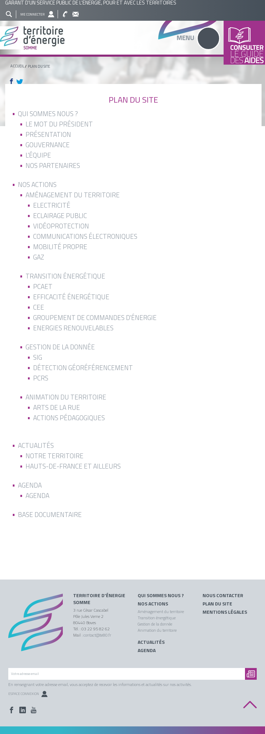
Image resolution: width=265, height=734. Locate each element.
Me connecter (32, 14)
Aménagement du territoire (161, 611)
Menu (185, 37)
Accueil (17, 66)
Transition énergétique (157, 617)
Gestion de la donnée (155, 624)
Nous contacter (223, 595)
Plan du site (217, 603)
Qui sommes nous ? (161, 595)
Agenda (147, 650)
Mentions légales (225, 612)
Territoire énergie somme (132, 37)
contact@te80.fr (97, 635)
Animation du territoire (157, 630)
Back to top (250, 705)
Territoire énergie (35, 626)
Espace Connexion (28, 693)
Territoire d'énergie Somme (99, 599)
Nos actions (153, 603)
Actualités (151, 642)
